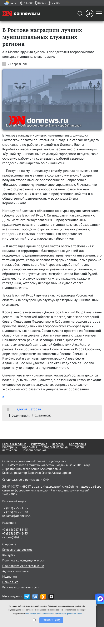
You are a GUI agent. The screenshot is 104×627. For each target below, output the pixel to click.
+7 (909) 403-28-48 (15, 512)
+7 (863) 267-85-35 (15, 529)
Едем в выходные (14, 444)
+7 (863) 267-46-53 (15, 533)
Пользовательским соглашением (38, 613)
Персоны (58, 444)
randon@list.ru (12, 537)
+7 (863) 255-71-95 (15, 508)
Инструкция (39, 444)
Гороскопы (29, 447)
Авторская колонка (55, 447)
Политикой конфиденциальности (68, 613)
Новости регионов (34, 450)
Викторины (9, 447)
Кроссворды (77, 444)
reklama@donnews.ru (17, 516)
